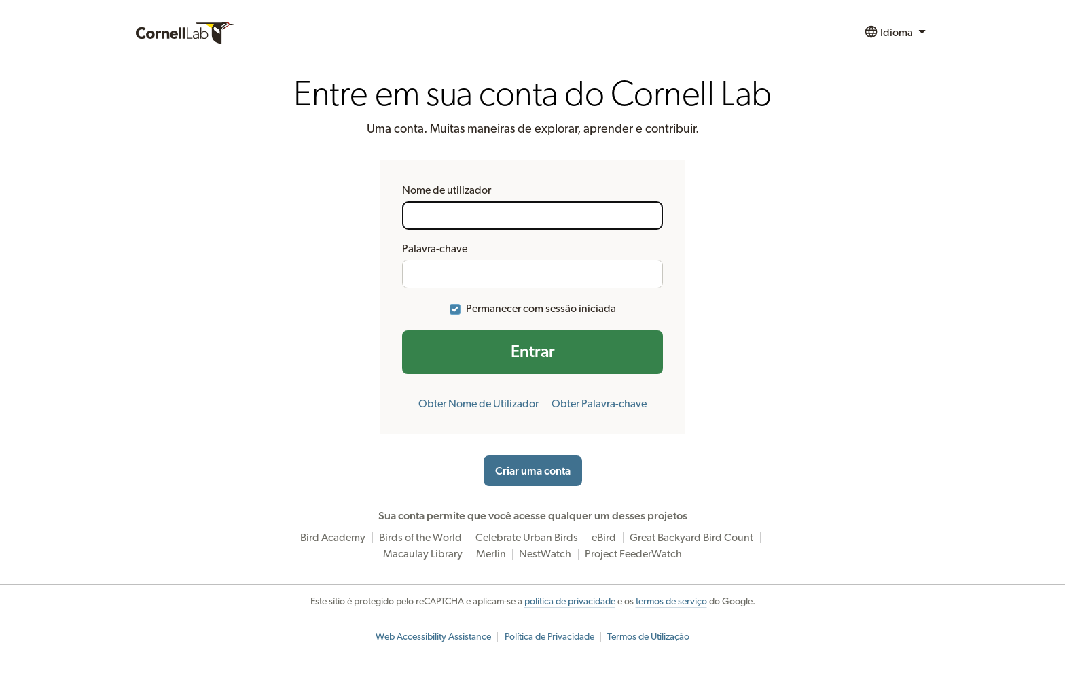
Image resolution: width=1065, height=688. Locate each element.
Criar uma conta (533, 471)
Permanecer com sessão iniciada (541, 308)
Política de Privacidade (549, 637)
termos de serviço (671, 601)
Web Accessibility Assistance (433, 637)
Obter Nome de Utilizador (478, 403)
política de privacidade (569, 601)
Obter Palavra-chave (599, 403)
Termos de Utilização (648, 637)
